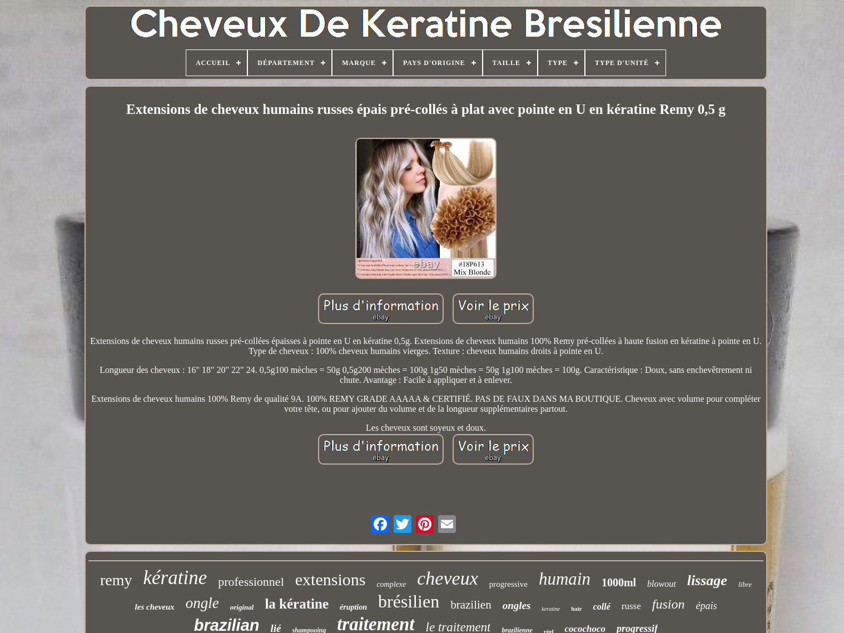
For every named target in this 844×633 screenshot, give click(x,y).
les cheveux (155, 606)
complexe (391, 584)
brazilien (470, 604)
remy (116, 580)
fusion (668, 604)
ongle (202, 603)
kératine (175, 578)
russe (631, 606)
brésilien (408, 601)
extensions (330, 579)
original (242, 607)
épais (706, 605)
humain (564, 579)
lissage (707, 580)
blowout (661, 584)
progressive (508, 584)
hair (576, 608)
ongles (517, 605)
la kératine (297, 603)
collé (601, 606)
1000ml (619, 582)
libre (745, 584)
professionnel (251, 582)
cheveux (447, 578)
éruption (353, 607)
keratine (551, 609)
